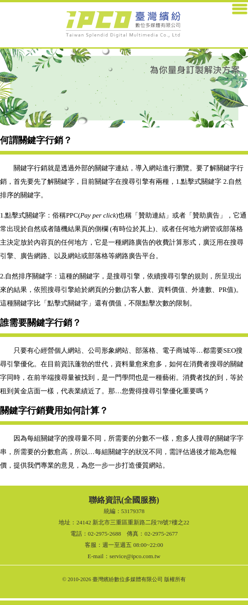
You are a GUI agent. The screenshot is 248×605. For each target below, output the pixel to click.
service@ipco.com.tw (135, 556)
